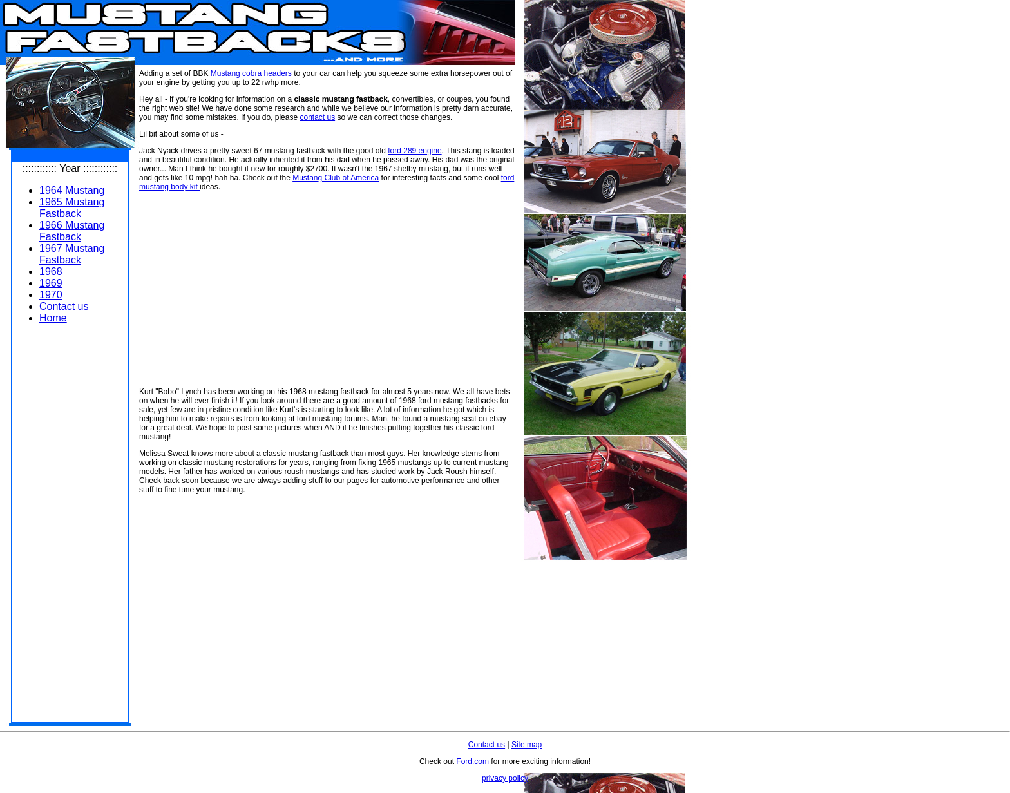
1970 (50, 294)
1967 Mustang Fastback (71, 254)
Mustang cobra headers (251, 73)
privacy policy (505, 778)
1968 (50, 271)
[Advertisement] (70, 527)
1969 (50, 283)
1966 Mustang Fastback (71, 231)
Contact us (63, 306)
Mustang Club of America (335, 177)
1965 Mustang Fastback (71, 207)
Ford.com (472, 761)
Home (53, 317)
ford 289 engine (414, 150)
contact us (317, 117)
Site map (526, 744)
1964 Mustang (71, 190)
